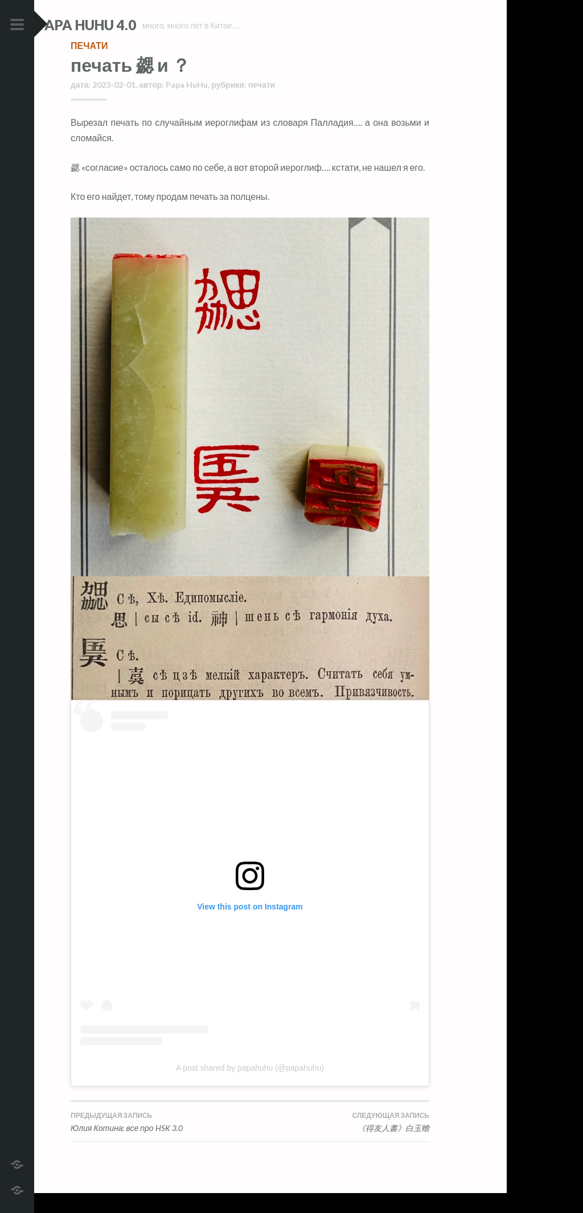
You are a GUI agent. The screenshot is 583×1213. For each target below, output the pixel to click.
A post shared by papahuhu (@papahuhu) (250, 1087)
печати (89, 65)
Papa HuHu (187, 104)
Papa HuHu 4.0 (120, 25)
